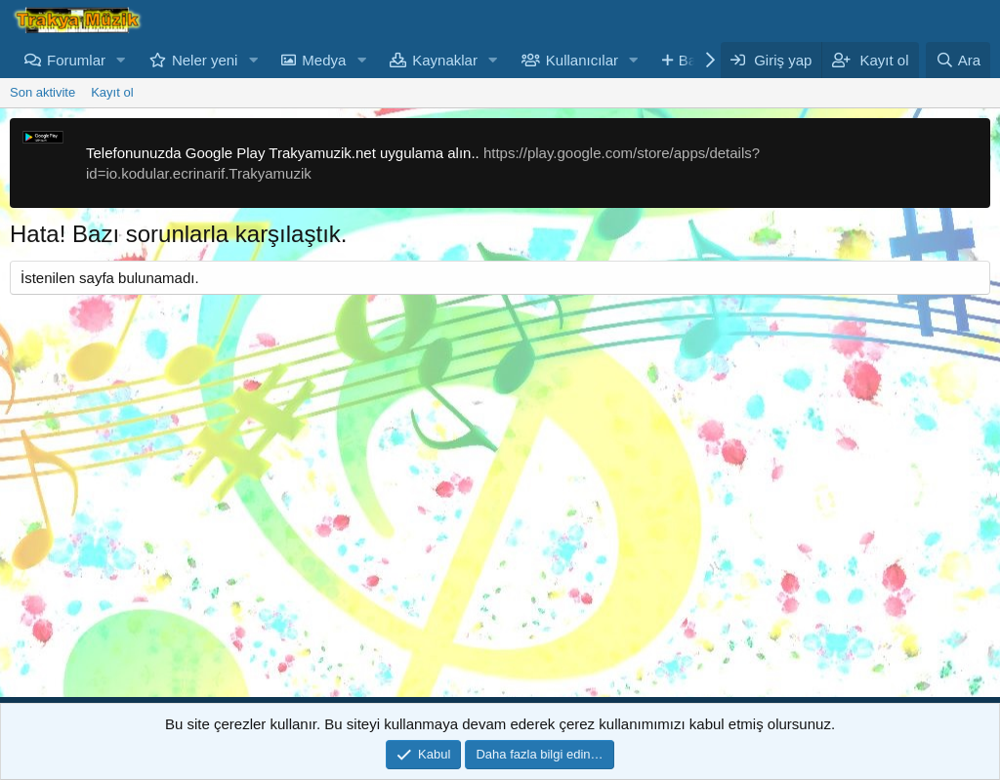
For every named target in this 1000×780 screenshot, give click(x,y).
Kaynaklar (445, 60)
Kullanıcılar (582, 60)
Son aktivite (42, 92)
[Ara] (958, 60)
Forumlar (76, 60)
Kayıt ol (112, 92)
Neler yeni (205, 60)
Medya (324, 60)
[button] (121, 60)
